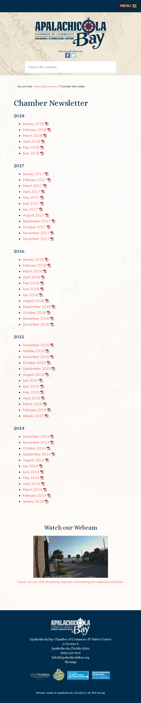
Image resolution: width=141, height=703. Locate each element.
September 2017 (37, 221)
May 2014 (31, 477)
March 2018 (32, 135)
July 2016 (30, 295)
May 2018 (31, 147)
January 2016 (33, 259)
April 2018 (31, 141)
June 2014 (31, 471)
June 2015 (31, 386)
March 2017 (32, 185)
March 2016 (32, 271)
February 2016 (34, 265)
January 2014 (33, 501)
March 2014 (32, 489)
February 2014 (34, 495)
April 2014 (31, 483)
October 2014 (34, 448)
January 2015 (33, 415)
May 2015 (31, 392)
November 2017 (36, 233)
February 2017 (34, 179)
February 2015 (34, 410)
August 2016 (33, 300)
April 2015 (31, 398)
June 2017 (31, 203)
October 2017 (34, 227)
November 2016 (36, 318)
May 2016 (31, 283)
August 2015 (33, 374)
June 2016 (31, 289)
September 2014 (37, 454)
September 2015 (37, 368)
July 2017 (30, 209)
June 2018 (31, 153)
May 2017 (31, 197)
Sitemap (70, 662)
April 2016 (31, 277)
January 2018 (33, 123)
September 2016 (37, 306)
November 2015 (36, 356)
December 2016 (36, 324)
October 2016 (34, 312)
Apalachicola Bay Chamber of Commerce (70, 32)
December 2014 (36, 436)
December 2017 (36, 238)
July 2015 (30, 380)
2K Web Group (96, 692)
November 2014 (36, 442)
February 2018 (34, 129)
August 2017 (33, 215)
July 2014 (30, 466)
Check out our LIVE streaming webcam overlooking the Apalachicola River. (70, 582)
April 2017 (31, 191)
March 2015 (32, 404)
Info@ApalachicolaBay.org (70, 657)
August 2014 (33, 460)
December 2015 (36, 345)
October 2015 (34, 362)
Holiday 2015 (34, 351)
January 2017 (33, 174)
